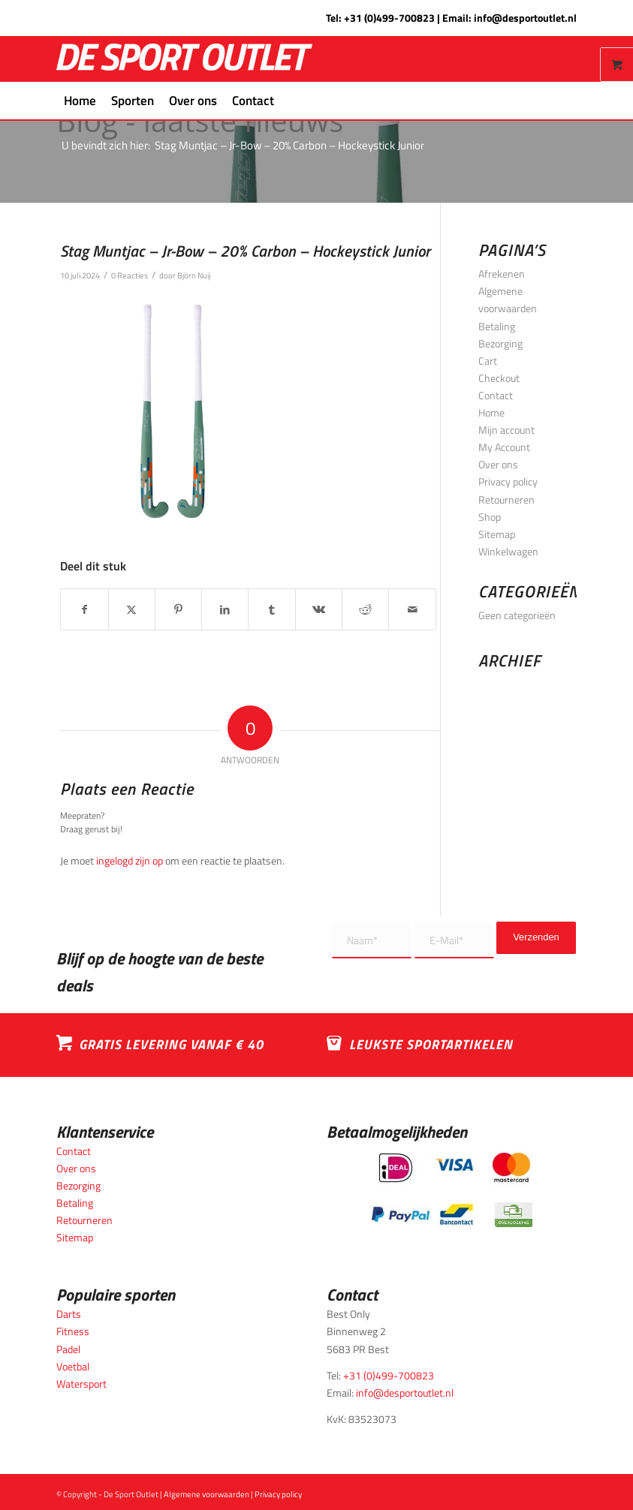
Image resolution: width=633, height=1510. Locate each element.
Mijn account (506, 430)
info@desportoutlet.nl (525, 18)
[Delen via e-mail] (412, 609)
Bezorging (500, 343)
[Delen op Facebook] (84, 609)
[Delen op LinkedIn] (225, 609)
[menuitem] (80, 100)
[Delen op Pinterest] (178, 609)
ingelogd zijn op (129, 860)
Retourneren (506, 499)
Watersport (81, 1383)
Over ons (498, 464)
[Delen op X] (132, 609)
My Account (504, 447)
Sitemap (496, 534)
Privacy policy (508, 481)
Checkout (499, 378)
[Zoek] (290, 100)
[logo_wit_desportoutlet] (184, 59)
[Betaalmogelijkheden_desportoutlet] (451, 1190)
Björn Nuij (193, 275)
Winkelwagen (508, 551)
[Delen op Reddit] (365, 609)
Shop (489, 517)
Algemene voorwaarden (206, 1494)
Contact (495, 395)
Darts (68, 1314)
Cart (487, 360)
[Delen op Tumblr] (271, 609)
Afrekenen (501, 273)
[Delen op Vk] (319, 609)
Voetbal (72, 1366)
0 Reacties (129, 275)
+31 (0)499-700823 (389, 18)
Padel (68, 1349)
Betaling (496, 326)
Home (491, 412)
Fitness (72, 1331)
